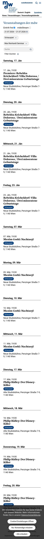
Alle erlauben (22, 534)
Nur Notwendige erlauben (22, 528)
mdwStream (24, 27)
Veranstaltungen (14, 15)
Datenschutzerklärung (30, 515)
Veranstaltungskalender (30, 15)
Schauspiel (11, 37)
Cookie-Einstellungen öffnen (22, 521)
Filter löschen (12, 54)
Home (4, 15)
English (27, 12)
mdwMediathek (27, 3)
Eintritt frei (9, 27)
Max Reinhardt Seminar (16, 43)
